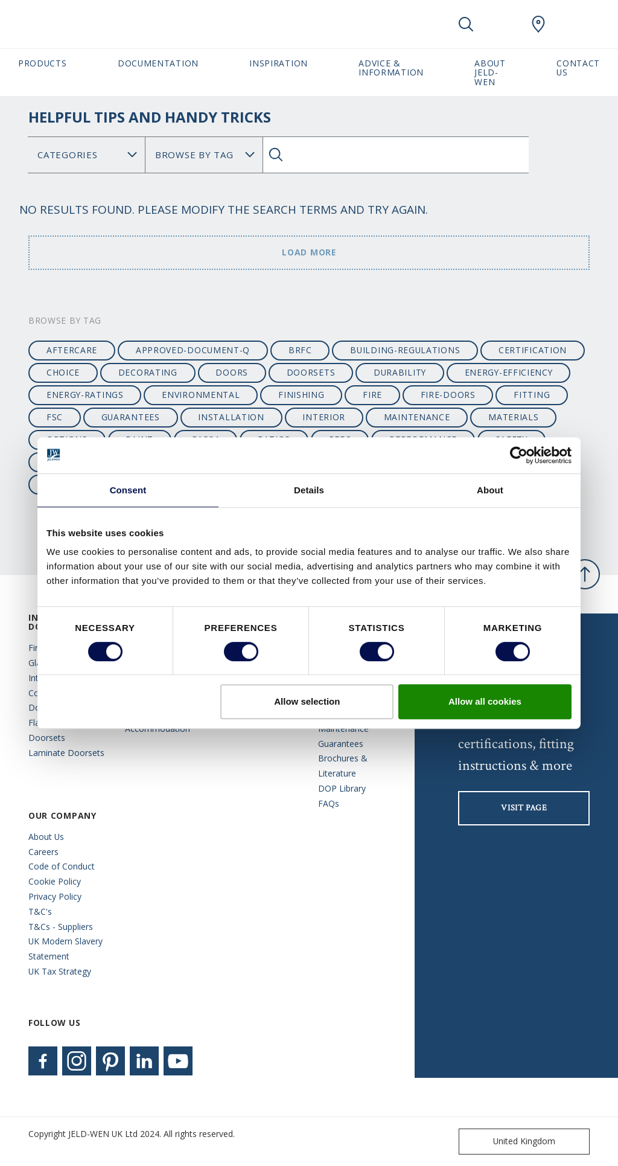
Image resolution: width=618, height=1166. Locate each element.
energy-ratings (85, 394)
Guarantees (340, 743)
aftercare (71, 350)
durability (400, 372)
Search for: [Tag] (204, 154)
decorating (147, 372)
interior (323, 417)
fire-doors (448, 394)
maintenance (417, 417)
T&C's (40, 911)
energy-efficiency (509, 372)
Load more (309, 252)
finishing (301, 394)
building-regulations (405, 350)
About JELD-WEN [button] (489, 72)
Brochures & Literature (343, 765)
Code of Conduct (61, 866)
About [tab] (490, 490)
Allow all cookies (484, 701)
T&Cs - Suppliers (60, 926)
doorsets (311, 372)
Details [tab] (309, 490)
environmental (201, 394)
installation (231, 417)
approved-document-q (193, 350)
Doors (231, 372)
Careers (43, 851)
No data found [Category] (86, 154)
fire (372, 394)
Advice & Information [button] (391, 67)
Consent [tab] (128, 490)
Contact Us (578, 67)
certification (533, 350)
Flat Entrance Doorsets (54, 730)
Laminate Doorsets (66, 752)
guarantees (130, 417)
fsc (54, 417)
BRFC (300, 350)
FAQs (328, 803)
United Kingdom (509, 1141)
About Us (46, 836)
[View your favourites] (502, 24)
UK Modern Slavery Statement (65, 948)
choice (63, 372)
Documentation (158, 63)
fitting (532, 394)
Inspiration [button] (278, 63)
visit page (524, 807)
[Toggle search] (466, 24)
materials (513, 417)
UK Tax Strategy (59, 971)
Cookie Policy (54, 881)
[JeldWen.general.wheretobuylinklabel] (538, 24)
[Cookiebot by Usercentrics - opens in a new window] (519, 455)
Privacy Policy (54, 896)
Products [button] (42, 63)
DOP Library (342, 788)
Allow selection (307, 701)
